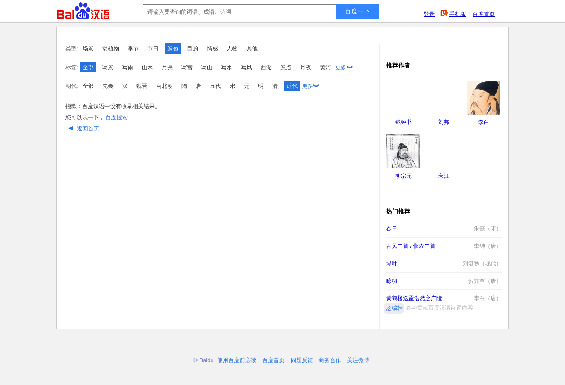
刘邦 (443, 122)
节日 (153, 48)
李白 (483, 122)
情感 (212, 48)
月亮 (167, 67)
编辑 (397, 308)
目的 (192, 48)
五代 (215, 86)
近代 (292, 86)
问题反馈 (302, 360)
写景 (108, 67)
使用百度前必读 (236, 360)
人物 (232, 48)
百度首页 (484, 14)
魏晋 (141, 86)
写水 (226, 67)
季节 (133, 48)
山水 (147, 67)
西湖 (266, 67)
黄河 (325, 67)
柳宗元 (403, 176)
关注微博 (358, 360)
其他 (252, 48)
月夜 (305, 67)
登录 (429, 14)
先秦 (108, 86)
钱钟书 (403, 122)
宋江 (443, 176)
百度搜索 (116, 117)
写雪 (187, 67)
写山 (206, 67)
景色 (172, 48)
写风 (246, 67)
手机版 (457, 14)
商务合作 (330, 360)
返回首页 (82, 128)
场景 (88, 48)
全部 (88, 67)
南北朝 (164, 86)
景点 (286, 67)
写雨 (127, 67)
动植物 (110, 48)
